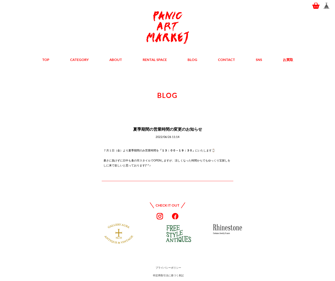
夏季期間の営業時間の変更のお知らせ (167, 129)
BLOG (192, 60)
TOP (45, 60)
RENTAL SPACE (155, 60)
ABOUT (115, 60)
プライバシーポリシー (168, 267)
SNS (259, 60)
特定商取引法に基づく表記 (168, 275)
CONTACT (226, 60)
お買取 (288, 60)
